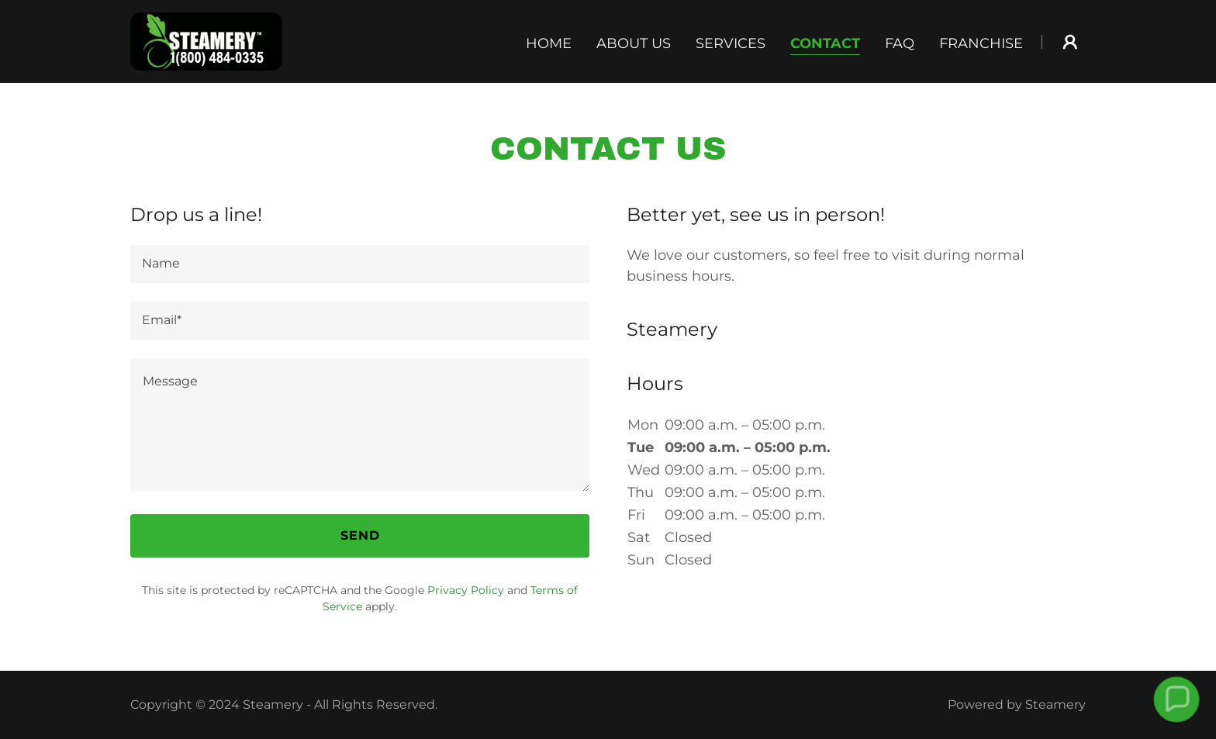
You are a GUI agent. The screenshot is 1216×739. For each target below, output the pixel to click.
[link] (206, 40)
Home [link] (549, 43)
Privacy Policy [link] (465, 590)
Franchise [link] (981, 43)
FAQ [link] (899, 43)
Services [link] (730, 43)
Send (360, 535)
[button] (1070, 41)
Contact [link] (825, 43)
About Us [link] (633, 43)
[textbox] (359, 264)
